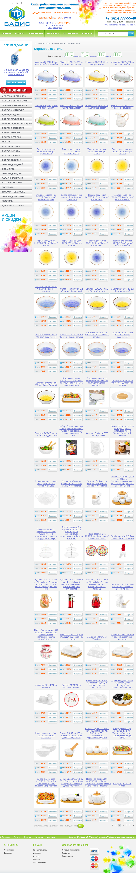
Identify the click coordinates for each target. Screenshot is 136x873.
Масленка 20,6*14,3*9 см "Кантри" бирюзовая (96, 106)
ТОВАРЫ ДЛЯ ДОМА (12, 173)
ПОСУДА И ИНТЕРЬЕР (13, 110)
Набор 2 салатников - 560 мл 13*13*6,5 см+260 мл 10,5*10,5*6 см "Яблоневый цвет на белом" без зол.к (46, 634)
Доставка (37, 853)
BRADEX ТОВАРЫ (11, 132)
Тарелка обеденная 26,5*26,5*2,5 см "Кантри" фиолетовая (97, 197)
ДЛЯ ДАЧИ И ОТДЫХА (13, 205)
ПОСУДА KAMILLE (11, 151)
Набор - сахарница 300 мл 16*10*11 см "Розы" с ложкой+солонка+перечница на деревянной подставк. (98, 782)
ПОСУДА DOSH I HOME (13, 128)
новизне (77, 56)
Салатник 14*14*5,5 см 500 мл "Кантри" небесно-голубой (97, 334)
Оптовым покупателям (71, 850)
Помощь (27, 837)
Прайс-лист (52, 33)
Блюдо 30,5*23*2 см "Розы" (122, 784)
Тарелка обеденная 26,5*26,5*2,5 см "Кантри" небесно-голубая (122, 197)
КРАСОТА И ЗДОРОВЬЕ (13, 192)
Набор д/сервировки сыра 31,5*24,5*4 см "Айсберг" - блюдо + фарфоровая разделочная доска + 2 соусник (71, 431)
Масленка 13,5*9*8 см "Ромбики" (97, 638)
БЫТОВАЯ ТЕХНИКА (12, 183)
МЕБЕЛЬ (6, 142)
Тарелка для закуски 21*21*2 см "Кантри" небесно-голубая (71, 151)
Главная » (40, 43)
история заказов (54, 25)
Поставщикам (70, 33)
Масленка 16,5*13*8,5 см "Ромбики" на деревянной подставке (71, 637)
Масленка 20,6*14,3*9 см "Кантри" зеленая (46, 106)
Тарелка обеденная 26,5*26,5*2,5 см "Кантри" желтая (46, 243)
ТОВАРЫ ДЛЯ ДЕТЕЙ (12, 164)
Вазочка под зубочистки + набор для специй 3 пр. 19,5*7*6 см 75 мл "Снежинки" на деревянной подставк (97, 733)
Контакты (87, 33)
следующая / (40, 826)
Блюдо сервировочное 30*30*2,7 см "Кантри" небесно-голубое (46, 197)
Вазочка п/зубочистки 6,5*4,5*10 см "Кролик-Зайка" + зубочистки (71, 483)
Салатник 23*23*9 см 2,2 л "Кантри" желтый (97, 290)
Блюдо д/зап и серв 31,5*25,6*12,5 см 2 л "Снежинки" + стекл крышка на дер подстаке (46, 782)
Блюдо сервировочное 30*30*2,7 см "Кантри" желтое (122, 151)
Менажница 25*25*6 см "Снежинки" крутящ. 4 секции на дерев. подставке (97, 683)
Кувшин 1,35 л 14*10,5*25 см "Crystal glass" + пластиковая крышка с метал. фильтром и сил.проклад (71, 584)
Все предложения (16, 83)
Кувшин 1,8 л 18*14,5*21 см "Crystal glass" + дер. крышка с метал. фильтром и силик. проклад (97, 584)
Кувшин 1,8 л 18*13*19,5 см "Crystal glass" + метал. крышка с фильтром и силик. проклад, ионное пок (46, 584)
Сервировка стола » (73, 43)
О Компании (5, 837)
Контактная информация (45, 837)
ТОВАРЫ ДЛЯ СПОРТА (13, 196)
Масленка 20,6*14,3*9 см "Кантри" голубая (122, 63)
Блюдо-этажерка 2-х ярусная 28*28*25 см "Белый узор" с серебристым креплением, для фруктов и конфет (71, 533)
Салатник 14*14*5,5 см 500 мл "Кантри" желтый (46, 384)
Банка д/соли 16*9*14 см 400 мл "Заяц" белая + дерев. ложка (122, 586)
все (61, 826)
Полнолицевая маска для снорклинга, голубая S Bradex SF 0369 (16, 72)
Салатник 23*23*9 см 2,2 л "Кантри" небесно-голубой (46, 288)
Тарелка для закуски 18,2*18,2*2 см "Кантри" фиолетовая (97, 243)
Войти (67, 17)
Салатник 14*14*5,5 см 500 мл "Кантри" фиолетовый (122, 334)
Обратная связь (39, 862)
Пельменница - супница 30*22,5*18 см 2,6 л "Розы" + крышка (46, 483)
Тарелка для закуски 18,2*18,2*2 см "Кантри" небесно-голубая (122, 243)
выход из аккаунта (55, 28)
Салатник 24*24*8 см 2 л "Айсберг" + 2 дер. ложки (46, 434)
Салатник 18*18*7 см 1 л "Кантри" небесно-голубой (71, 336)
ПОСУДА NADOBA (11, 155)
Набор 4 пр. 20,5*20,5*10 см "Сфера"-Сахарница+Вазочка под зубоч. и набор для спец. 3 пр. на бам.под (122, 481)
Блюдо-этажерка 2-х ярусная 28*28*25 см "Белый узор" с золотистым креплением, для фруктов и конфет (46, 534)
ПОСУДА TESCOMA (11, 160)
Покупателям (35, 33)
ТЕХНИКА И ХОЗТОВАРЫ (14, 105)
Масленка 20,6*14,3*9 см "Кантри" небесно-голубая (46, 63)
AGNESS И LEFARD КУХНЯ (15, 101)
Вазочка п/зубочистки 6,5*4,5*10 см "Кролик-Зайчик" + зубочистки (97, 483)
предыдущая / (53, 826)
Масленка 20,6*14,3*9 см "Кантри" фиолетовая (71, 63)
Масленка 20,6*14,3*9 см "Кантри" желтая (96, 63)
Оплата (36, 856)
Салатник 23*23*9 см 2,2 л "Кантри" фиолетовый (71, 290)
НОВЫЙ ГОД (8, 169)
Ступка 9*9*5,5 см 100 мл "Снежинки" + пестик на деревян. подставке (71, 735)
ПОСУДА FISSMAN (11, 146)
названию (93, 56)
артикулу (109, 56)
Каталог (19, 33)
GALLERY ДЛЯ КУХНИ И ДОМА (17, 123)
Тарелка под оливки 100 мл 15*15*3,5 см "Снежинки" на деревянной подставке (122, 683)
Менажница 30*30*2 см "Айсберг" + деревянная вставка (122, 382)
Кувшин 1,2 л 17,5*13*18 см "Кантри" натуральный (122, 106)
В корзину (53, 90)
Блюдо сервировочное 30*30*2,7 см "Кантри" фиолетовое (71, 197)
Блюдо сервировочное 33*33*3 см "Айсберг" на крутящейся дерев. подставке (97, 381)
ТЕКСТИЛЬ (7, 201)
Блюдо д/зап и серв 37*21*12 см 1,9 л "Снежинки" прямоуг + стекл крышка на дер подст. (122, 733)
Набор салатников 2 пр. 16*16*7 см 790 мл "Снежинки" (46, 735)
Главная (6, 33)
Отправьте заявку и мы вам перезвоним (120, 25)
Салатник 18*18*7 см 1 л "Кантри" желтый (122, 290)
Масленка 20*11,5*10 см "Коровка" (46, 686)
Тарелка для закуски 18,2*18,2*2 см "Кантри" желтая (71, 243)
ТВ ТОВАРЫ (8, 187)
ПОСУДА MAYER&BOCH (13, 119)
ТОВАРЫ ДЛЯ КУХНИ (12, 178)
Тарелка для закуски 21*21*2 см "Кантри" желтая (96, 151)
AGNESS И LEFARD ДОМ (14, 96)
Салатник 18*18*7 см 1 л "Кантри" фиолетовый (46, 336)
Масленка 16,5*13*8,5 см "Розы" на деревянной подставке (122, 637)
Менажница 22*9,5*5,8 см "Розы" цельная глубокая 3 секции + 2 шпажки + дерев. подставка (71, 782)
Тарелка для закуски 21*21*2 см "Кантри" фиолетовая (46, 151)
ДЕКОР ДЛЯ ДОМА (11, 114)
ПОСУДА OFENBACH (12, 137)
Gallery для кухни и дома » (55, 43)
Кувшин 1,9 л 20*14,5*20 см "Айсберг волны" (97, 434)
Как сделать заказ (40, 850)
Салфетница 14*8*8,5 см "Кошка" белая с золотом (122, 537)
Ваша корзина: (46, 22)
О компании (9, 850)
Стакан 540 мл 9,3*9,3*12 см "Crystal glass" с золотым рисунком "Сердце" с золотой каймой (122, 431)
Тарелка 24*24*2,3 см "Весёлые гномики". (71, 686)
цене (63, 56)
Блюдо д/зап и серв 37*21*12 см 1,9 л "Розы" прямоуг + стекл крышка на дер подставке (71, 381)
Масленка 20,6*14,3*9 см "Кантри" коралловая (71, 106)
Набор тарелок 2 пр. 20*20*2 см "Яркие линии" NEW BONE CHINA (97, 536)
